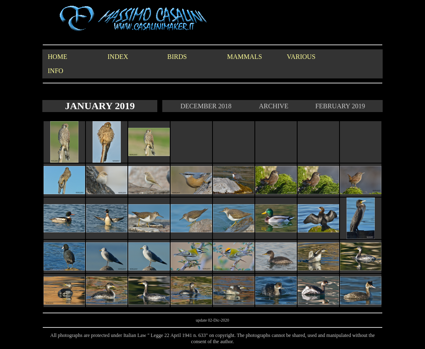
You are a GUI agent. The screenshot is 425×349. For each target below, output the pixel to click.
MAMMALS (244, 56)
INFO (55, 70)
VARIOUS (301, 56)
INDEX (117, 56)
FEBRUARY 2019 (340, 106)
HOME (57, 56)
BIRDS (177, 56)
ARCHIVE (273, 106)
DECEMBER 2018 (206, 106)
